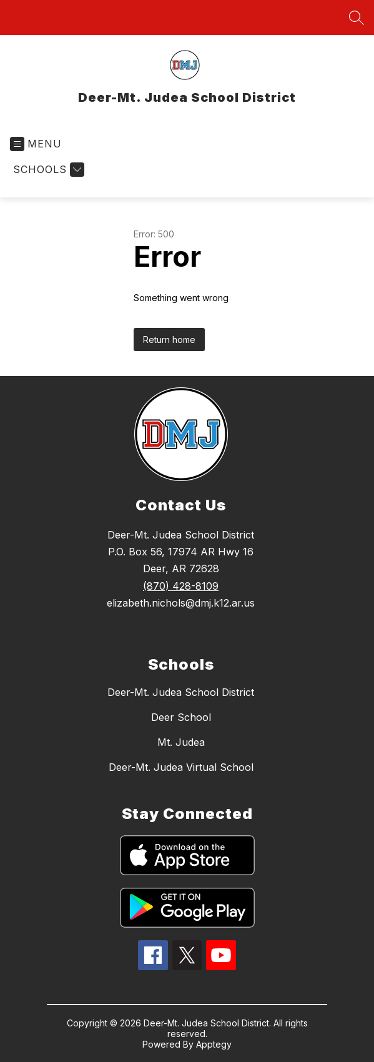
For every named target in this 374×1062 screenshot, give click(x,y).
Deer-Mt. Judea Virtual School (181, 767)
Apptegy (214, 1044)
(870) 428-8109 (181, 586)
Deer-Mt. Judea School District (180, 692)
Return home (169, 339)
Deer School (181, 717)
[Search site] (356, 17)
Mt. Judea (181, 742)
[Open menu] (36, 144)
